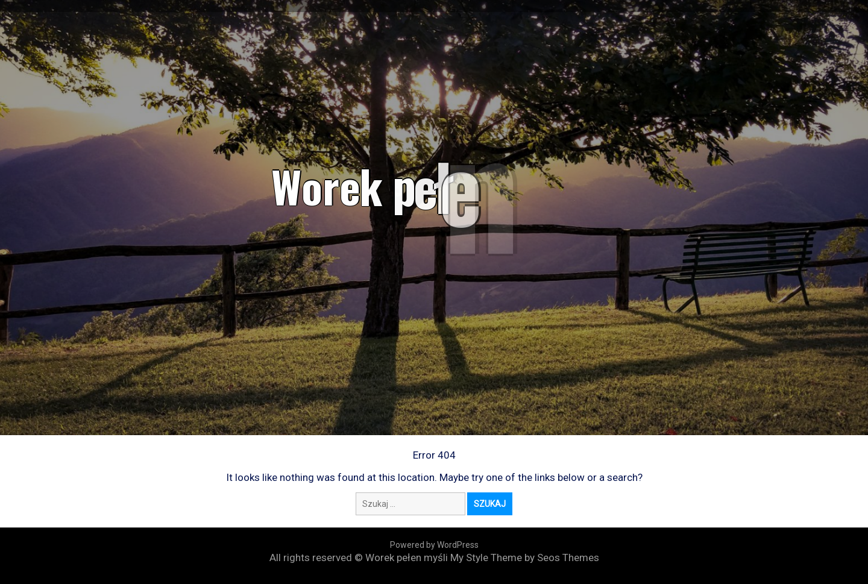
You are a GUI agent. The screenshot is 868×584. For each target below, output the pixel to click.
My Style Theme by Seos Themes (524, 557)
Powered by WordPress (434, 545)
